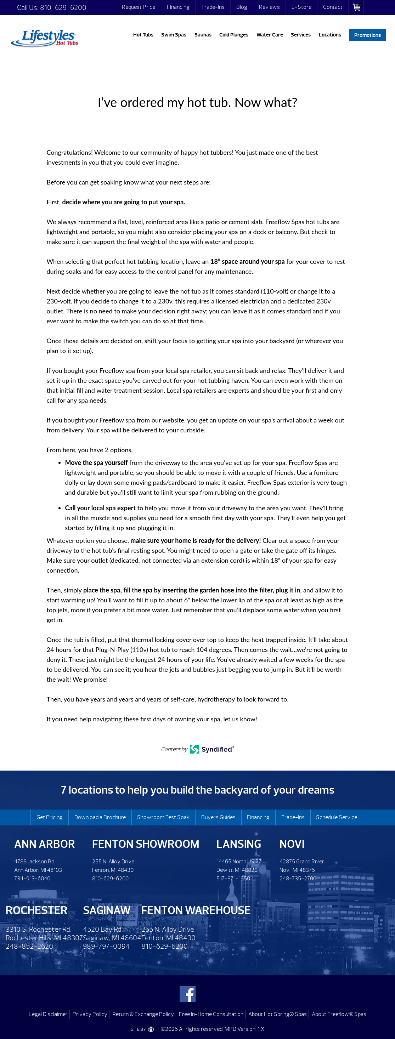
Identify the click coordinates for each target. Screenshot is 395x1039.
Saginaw (107, 910)
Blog (241, 7)
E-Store (301, 7)
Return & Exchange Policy (143, 1014)
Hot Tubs (143, 35)
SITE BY (144, 1029)
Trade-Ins (213, 7)
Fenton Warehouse (196, 910)
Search (371, 7)
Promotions (367, 35)
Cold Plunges (233, 35)
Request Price (138, 7)
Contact (333, 7)
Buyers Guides (218, 817)
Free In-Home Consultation (211, 1014)
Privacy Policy (90, 1014)
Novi (292, 844)
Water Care (269, 35)
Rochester (37, 910)
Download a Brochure (100, 817)
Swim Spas (173, 35)
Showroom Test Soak (163, 817)
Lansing (238, 844)
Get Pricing (49, 817)
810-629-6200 (63, 7)
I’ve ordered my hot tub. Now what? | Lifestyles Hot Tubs (44, 37)
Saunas (202, 35)
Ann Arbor (44, 844)
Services (301, 35)
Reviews (269, 7)
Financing (178, 7)
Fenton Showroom (145, 844)
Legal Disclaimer (48, 1014)
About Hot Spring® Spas (277, 1014)
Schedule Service (336, 817)
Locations (330, 35)
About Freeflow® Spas (339, 1014)
